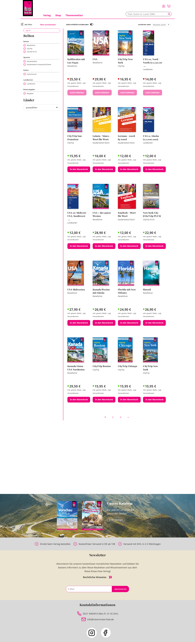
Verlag (47, 15)
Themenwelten (74, 15)
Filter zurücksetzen (48, 25)
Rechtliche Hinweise (97, 577)
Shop (58, 15)
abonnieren (120, 588)
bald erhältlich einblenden (77, 24)
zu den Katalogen (116, 520)
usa (27, 30)
